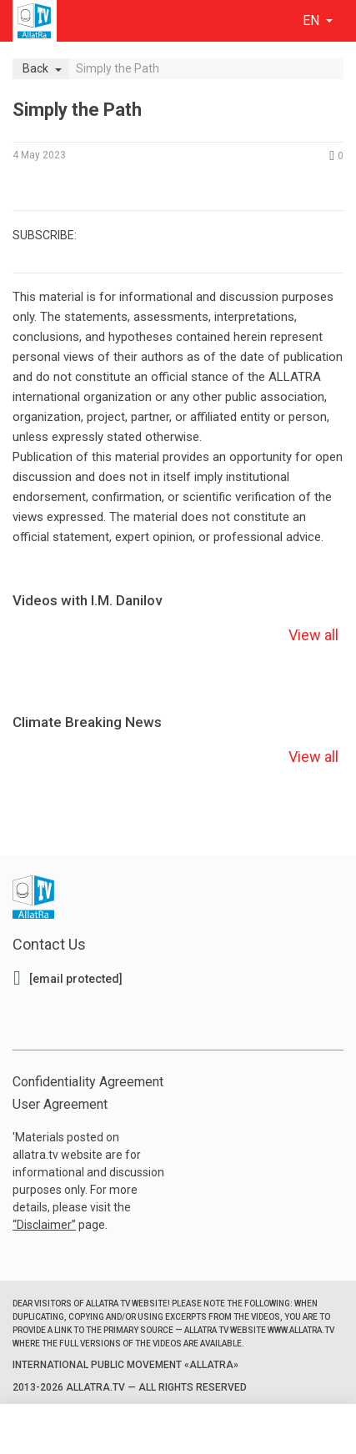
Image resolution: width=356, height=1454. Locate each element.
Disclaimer (44, 1224)
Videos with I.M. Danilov (87, 600)
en (313, 20)
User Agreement (60, 1104)
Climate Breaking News (87, 722)
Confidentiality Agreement (88, 1082)
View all (313, 635)
